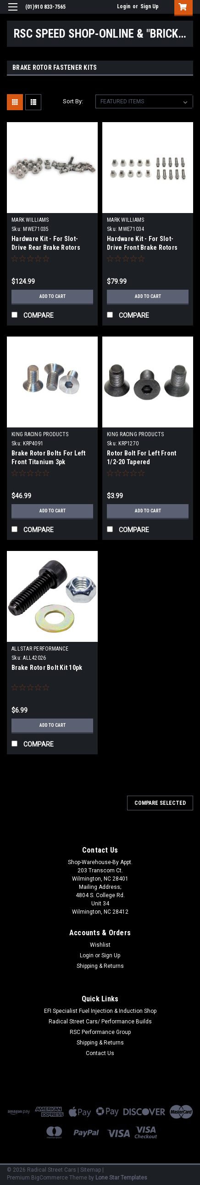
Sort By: (73, 101)
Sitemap (90, 1170)
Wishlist (100, 945)
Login (123, 6)
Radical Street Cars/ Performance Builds (100, 1021)
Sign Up (149, 6)
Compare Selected (160, 803)
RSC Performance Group (100, 1032)
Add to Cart (52, 296)
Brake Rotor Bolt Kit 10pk (46, 667)
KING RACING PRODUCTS (39, 434)
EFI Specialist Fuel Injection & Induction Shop (100, 1011)
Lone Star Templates (121, 1177)
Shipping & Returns (100, 966)
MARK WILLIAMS (30, 220)
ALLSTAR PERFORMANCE (39, 649)
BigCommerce (49, 1177)
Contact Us (100, 1053)
